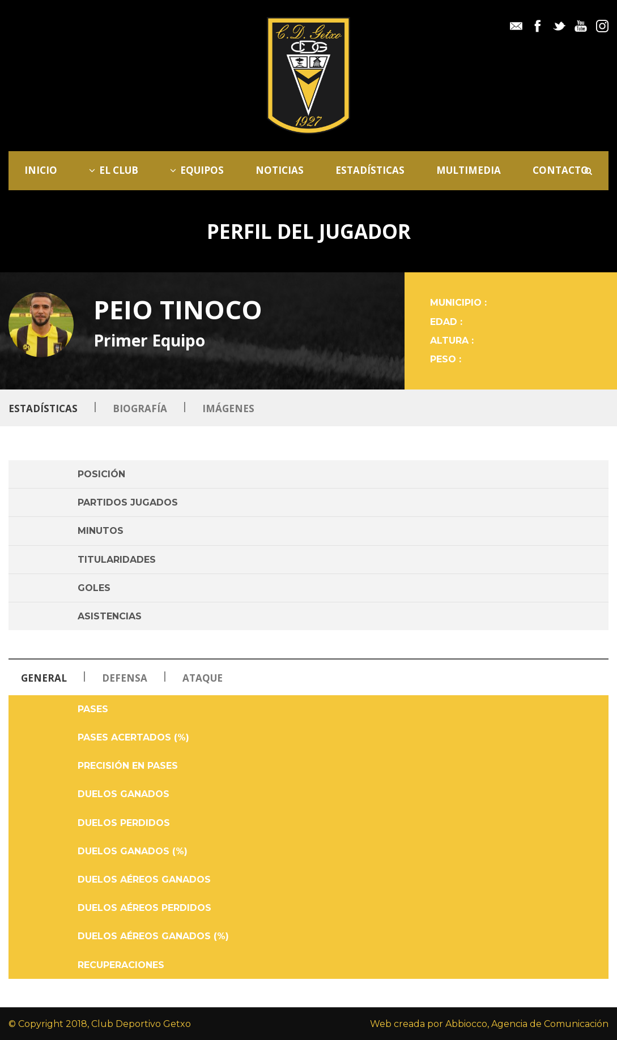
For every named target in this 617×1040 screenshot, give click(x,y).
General (44, 677)
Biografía (140, 408)
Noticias (280, 170)
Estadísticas (370, 170)
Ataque (202, 677)
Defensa (126, 677)
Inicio (40, 170)
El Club (113, 170)
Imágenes (228, 408)
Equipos (197, 170)
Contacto (561, 170)
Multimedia (468, 170)
